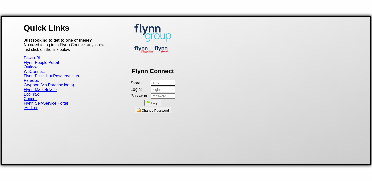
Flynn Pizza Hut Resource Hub (51, 76)
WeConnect (34, 71)
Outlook (31, 67)
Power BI (32, 58)
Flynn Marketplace (40, 89)
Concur (30, 99)
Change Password (153, 110)
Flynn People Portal (41, 62)
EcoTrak (31, 94)
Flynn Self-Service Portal (46, 103)
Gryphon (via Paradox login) (49, 85)
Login (152, 102)
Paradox (31, 80)
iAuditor (30, 108)
